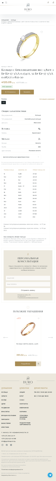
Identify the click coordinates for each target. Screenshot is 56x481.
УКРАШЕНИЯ (5, 20)
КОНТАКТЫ (24, 404)
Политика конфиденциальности (12, 469)
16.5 (4, 102)
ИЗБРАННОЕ (24, 408)
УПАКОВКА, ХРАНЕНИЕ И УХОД (24, 417)
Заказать (27, 92)
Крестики (5, 427)
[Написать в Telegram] (50, 475)
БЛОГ (22, 396)
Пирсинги (5, 419)
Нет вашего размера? (47, 99)
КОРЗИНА (23, 411)
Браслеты (5, 411)
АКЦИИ (22, 392)
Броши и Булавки (8, 415)
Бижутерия (6, 423)
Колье (3, 400)
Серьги (4, 396)
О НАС (22, 400)
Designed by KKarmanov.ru (8, 475)
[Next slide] (50, 337)
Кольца (13, 20)
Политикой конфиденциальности (28, 297)
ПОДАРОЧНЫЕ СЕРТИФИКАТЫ (25, 423)
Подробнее (25, 364)
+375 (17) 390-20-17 (8, 436)
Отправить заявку (28, 290)
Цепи (3, 404)
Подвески (5, 408)
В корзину (10, 92)
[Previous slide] (5, 337)
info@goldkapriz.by (8, 441)
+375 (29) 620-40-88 (8, 438)
